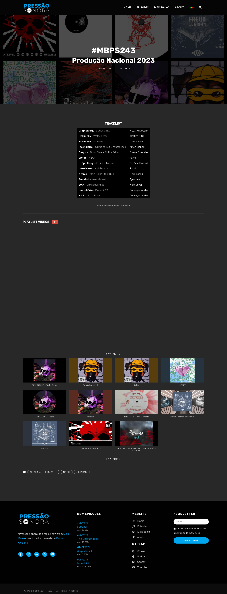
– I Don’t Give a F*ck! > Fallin (103, 152)
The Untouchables (88, 537)
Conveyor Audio (139, 190)
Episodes (143, 7)
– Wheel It (97, 141)
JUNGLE (66, 471)
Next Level (136, 184)
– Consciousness (94, 184)
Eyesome (135, 179)
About (179, 7)
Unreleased (136, 141)
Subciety (82, 525)
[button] (116, 354)
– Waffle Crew (99, 136)
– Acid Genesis (100, 168)
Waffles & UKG (138, 136)
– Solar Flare (93, 195)
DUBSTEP (52, 471)
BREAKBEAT (35, 471)
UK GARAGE (82, 471)
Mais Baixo (161, 7)
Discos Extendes (139, 152)
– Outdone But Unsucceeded (109, 147)
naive (133, 157)
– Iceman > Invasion (97, 179)
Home (127, 7)
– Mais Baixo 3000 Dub (101, 174)
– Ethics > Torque (104, 163)
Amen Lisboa (137, 147)
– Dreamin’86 (100, 190)
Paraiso (134, 168)
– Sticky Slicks (102, 130)
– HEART (92, 157)
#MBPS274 (84, 549)
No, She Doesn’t (139, 130)
